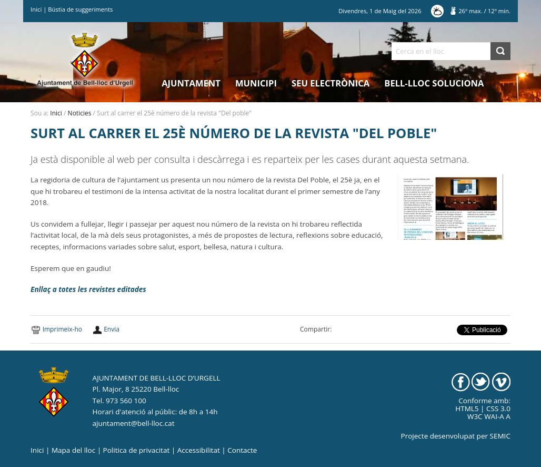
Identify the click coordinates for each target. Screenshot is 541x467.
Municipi (256, 83)
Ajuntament (191, 83)
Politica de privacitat (136, 450)
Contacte (242, 450)
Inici (36, 9)
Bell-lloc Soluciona (434, 83)
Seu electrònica (330, 83)
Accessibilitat (198, 450)
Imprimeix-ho (62, 329)
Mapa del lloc (73, 450)
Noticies (80, 113)
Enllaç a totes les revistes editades (88, 289)
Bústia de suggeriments (80, 9)
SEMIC (500, 436)
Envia (111, 329)
